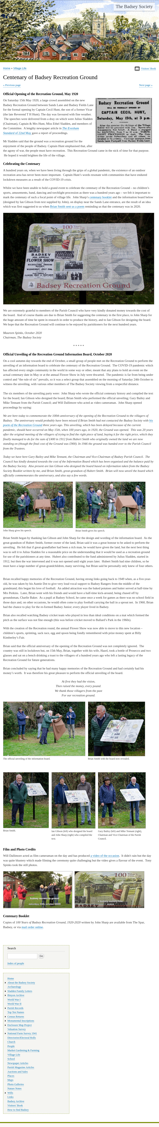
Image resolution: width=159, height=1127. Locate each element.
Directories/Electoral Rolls (21, 1037)
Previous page (13, 85)
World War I (13, 999)
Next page (144, 85)
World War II (14, 1003)
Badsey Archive (15, 1101)
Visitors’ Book (15, 1105)
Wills (10, 1092)
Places (10, 1075)
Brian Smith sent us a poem (67, 206)
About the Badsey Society (21, 982)
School (11, 1058)
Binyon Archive (15, 995)
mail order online (32, 927)
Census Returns (15, 1016)
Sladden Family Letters (19, 991)
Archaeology (14, 986)
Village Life (19, 68)
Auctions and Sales (17, 1071)
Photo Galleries (15, 1084)
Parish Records (15, 1008)
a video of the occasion (104, 855)
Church (11, 1041)
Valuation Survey (16, 1029)
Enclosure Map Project (19, 1025)
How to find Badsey (18, 1109)
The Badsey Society (134, 6)
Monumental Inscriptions (20, 1020)
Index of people (15, 963)
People (11, 1046)
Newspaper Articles (17, 1063)
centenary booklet (100, 197)
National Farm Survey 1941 (22, 1033)
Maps (10, 1080)
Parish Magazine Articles (20, 1067)
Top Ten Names (15, 1012)
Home (6, 68)
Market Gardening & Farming (23, 1050)
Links (10, 1097)
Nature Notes (14, 1088)
